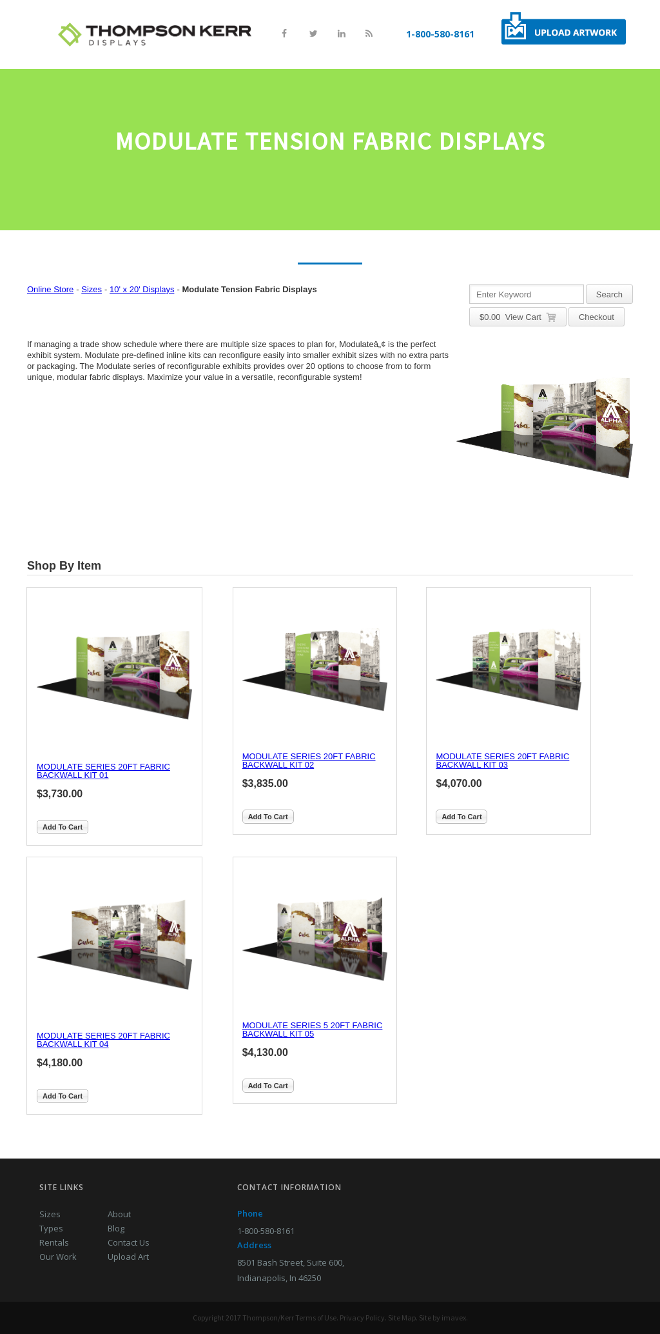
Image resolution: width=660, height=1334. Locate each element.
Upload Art (128, 1256)
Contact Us (129, 1242)
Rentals (54, 1242)
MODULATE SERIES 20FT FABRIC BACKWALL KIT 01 (103, 771)
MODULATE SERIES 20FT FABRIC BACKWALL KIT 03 (502, 761)
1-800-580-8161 (440, 34)
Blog (116, 1228)
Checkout (596, 317)
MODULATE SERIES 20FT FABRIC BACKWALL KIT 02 (309, 761)
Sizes (91, 289)
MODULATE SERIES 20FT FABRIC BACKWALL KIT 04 (103, 1040)
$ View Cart (518, 317)
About (119, 1214)
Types (51, 1228)
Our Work (58, 1256)
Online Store (50, 289)
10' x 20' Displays (142, 289)
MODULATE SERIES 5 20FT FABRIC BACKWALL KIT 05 (312, 1029)
